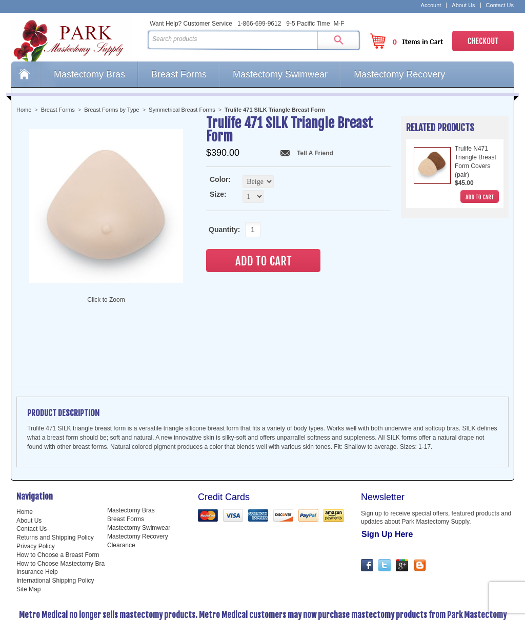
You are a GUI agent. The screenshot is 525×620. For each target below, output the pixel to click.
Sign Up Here (387, 492)
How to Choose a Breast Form (57, 512)
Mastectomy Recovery (399, 74)
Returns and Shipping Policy (55, 495)
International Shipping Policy (55, 538)
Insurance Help (37, 529)
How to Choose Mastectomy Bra (60, 521)
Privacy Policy (35, 504)
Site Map (28, 547)
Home (25, 74)
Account (431, 5)
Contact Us (500, 5)
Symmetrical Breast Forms (182, 110)
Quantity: (221, 229)
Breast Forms (179, 74)
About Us (463, 5)
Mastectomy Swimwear (280, 74)
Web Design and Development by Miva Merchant (262, 611)
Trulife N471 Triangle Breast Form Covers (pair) (475, 161)
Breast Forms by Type (111, 110)
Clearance (121, 503)
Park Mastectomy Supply (77, 39)
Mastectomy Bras (89, 74)
